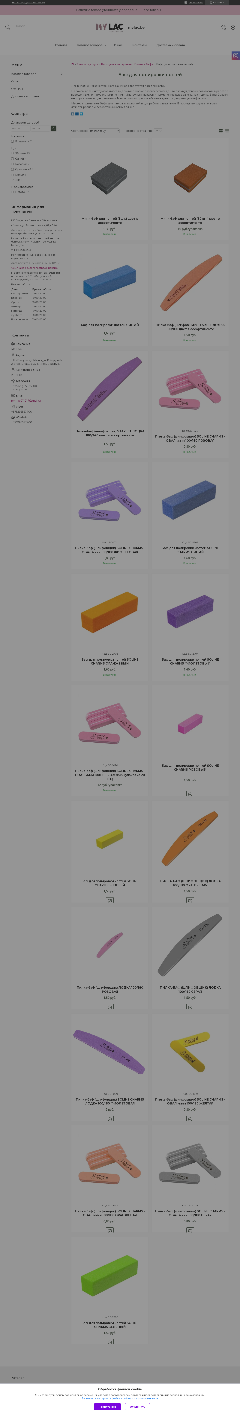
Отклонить (137, 1406)
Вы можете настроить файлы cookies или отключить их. (119, 1398)
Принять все (107, 1406)
